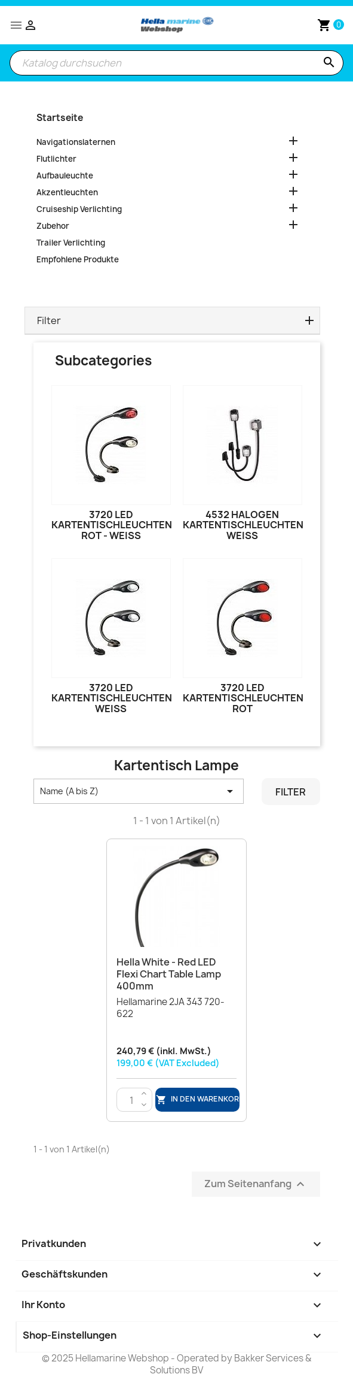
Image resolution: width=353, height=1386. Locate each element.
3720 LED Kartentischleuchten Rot (243, 698)
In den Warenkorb (198, 1099)
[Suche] (176, 62)
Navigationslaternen (75, 142)
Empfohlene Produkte (77, 259)
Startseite (59, 117)
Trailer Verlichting (70, 242)
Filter (290, 791)
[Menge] (131, 1100)
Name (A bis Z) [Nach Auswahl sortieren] (139, 791)
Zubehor (52, 225)
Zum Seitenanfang (256, 1184)
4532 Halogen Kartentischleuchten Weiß (243, 525)
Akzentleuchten (67, 192)
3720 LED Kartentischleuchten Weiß (111, 698)
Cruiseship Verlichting (79, 209)
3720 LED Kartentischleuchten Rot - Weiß (111, 525)
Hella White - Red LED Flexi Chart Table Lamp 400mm (168, 973)
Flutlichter (56, 158)
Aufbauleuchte (64, 175)
